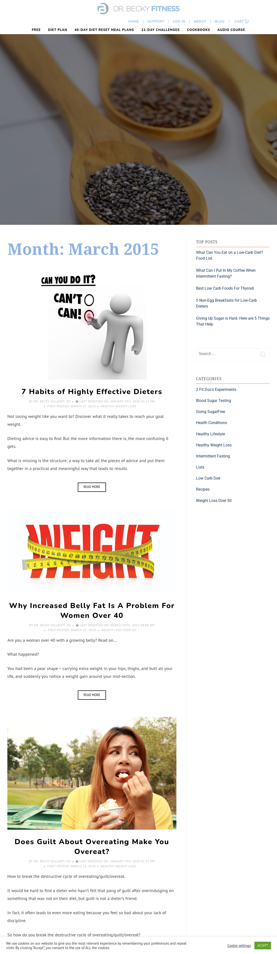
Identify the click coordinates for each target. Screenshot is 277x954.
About (200, 21)
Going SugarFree (210, 411)
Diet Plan (57, 30)
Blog (220, 21)
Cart (238, 21)
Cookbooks (198, 30)
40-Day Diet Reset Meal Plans (104, 30)
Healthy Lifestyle (210, 434)
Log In (179, 21)
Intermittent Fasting (213, 456)
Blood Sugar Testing (213, 400)
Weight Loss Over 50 (118, 630)
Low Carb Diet (208, 478)
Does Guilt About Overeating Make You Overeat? (92, 847)
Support (156, 21)
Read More (94, 486)
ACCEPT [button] (262, 945)
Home (133, 21)
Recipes (203, 489)
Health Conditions (211, 422)
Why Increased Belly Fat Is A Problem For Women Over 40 (92, 611)
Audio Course (231, 30)
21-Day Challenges (160, 30)
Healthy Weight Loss (118, 406)
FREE (36, 30)
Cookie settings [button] (239, 945)
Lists (200, 467)
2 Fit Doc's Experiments (216, 389)
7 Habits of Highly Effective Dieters (92, 392)
